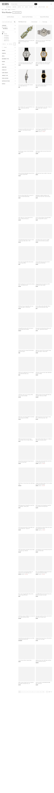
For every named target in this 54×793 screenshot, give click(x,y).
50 (47, 691)
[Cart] (51, 4)
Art (23, 6)
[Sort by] (36, 22)
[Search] (23, 4)
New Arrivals (8, 6)
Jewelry (26, 6)
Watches (31, 6)
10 (43, 691)
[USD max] (11, 44)
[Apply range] (15, 44)
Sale (47, 6)
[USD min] (4, 44)
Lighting (19, 6)
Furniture (14, 6)
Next (50, 691)
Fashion (35, 6)
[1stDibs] (5, 4)
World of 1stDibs (41, 6)
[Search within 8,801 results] (8, 22)
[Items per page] (47, 22)
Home (3, 9)
